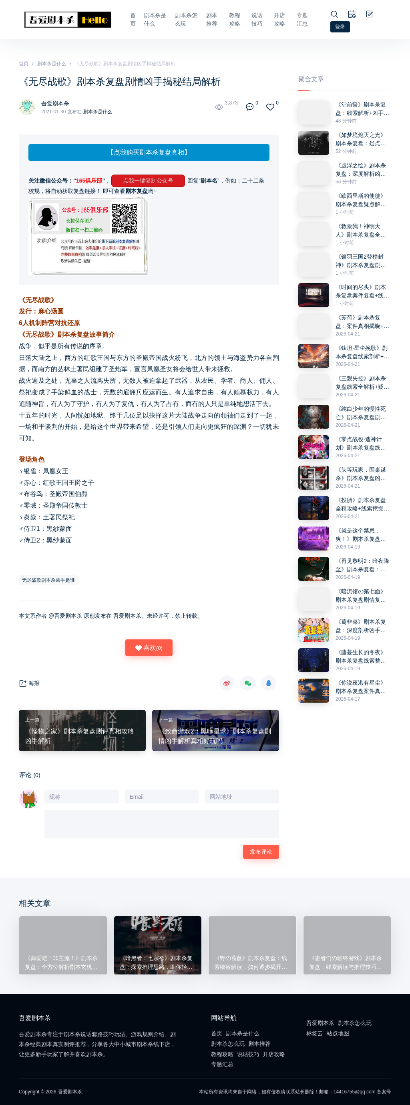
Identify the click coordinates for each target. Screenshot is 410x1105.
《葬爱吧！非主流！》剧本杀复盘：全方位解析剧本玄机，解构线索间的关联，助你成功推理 (60, 962)
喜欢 (149, 647)
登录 (340, 27)
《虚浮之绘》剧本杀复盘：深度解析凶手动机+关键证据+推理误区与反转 (361, 170)
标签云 (314, 1033)
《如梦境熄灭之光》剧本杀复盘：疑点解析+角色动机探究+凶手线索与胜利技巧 (361, 140)
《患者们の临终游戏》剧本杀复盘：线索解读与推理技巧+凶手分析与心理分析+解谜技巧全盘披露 (346, 962)
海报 (29, 683)
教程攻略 (231, 19)
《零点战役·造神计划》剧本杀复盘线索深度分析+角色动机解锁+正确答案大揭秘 (362, 444)
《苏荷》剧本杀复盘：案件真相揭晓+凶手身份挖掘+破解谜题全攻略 (362, 322)
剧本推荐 (208, 19)
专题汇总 (302, 19)
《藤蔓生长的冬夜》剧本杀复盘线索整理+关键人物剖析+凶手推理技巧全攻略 (361, 657)
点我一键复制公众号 (148, 180)
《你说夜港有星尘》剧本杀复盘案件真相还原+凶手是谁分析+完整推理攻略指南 (361, 687)
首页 (122, 19)
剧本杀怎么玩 (178, 19)
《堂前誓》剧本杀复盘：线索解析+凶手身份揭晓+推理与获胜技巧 (362, 109)
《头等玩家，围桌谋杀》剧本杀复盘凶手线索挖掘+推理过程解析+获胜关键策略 (362, 474)
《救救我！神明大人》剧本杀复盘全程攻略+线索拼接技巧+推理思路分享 (361, 231)
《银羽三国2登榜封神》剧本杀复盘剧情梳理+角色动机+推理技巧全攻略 (361, 261)
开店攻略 (279, 19)
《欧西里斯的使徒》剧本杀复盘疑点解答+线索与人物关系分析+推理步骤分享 (362, 201)
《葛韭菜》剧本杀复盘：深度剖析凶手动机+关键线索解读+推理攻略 (361, 627)
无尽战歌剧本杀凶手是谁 (48, 580)
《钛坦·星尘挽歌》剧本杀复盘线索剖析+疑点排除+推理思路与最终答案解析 (362, 353)
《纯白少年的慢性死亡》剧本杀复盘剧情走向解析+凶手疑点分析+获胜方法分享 (362, 414)
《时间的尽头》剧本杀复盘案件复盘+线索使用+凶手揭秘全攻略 (362, 292)
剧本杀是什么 (145, 19)
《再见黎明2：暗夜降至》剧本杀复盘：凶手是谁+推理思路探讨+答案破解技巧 (362, 566)
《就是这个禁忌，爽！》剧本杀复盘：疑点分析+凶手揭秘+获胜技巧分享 (361, 535)
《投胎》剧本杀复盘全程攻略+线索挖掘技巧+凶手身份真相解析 (362, 505)
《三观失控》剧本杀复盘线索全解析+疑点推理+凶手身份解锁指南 (362, 383)
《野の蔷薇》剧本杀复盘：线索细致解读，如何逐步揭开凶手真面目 (249, 962)
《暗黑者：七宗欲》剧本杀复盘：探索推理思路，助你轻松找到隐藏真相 (155, 962)
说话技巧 (255, 19)
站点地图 (338, 1033)
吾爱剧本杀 (57, 103)
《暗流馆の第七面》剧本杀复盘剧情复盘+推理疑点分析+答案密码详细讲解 (361, 596)
